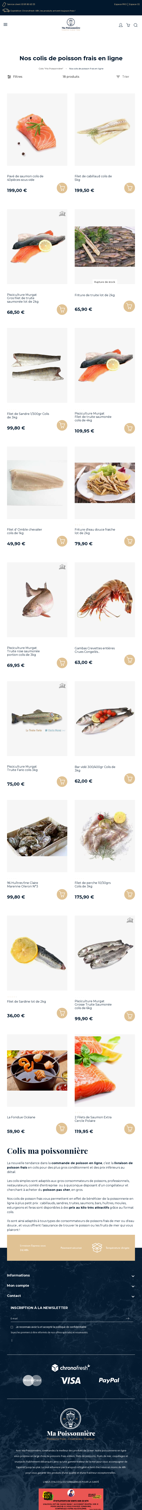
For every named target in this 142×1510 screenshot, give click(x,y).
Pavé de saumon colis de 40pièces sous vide (25, 178)
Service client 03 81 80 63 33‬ (21, 4)
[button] (129, 306)
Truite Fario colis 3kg (22, 770)
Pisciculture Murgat (22, 295)
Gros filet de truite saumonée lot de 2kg (23, 299)
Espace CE (134, 4)
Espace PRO (120, 4)
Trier (122, 77)
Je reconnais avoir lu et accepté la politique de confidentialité (51, 1326)
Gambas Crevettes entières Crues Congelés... (95, 650)
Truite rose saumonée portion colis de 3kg (23, 653)
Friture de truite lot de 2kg (95, 295)
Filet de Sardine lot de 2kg (26, 1001)
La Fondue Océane (21, 1117)
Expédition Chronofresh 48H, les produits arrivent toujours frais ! (43, 11)
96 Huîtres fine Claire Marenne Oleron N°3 (22, 884)
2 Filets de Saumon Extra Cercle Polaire (93, 1119)
